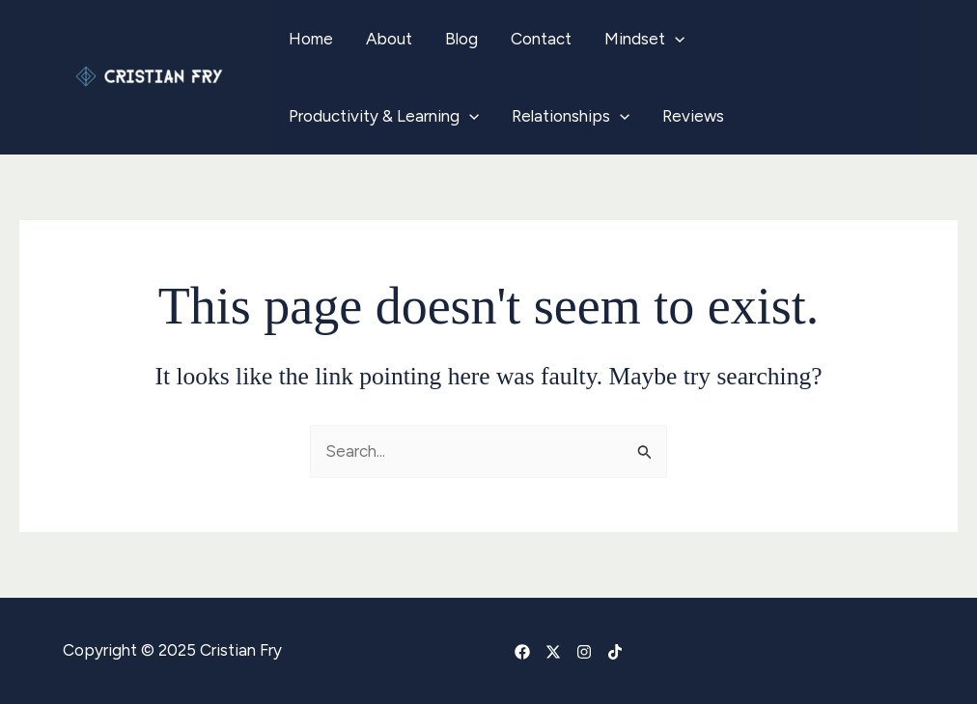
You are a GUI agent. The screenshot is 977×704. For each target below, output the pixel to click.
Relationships (570, 116)
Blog (461, 38)
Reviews (693, 116)
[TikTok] (615, 652)
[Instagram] (584, 652)
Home (311, 38)
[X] (553, 652)
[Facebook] (522, 652)
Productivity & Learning (384, 116)
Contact (541, 38)
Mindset (644, 38)
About (389, 38)
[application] (674, 38)
